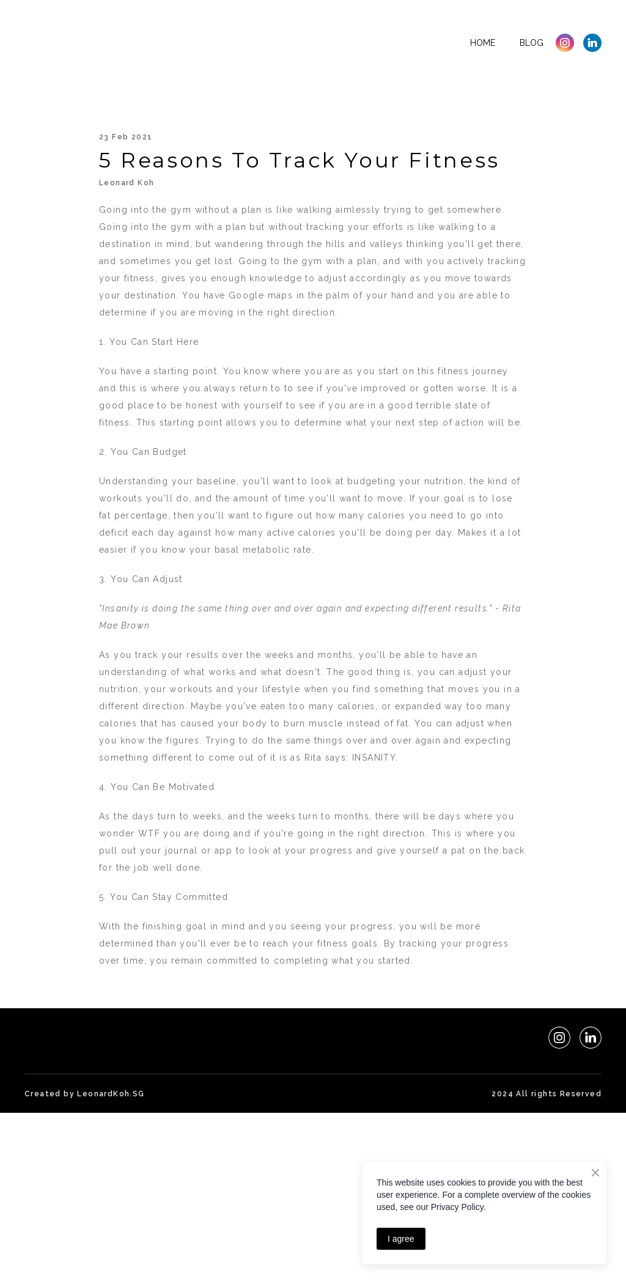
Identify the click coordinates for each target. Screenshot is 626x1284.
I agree (401, 1239)
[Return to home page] (97, 42)
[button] (565, 43)
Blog (531, 43)
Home (482, 43)
